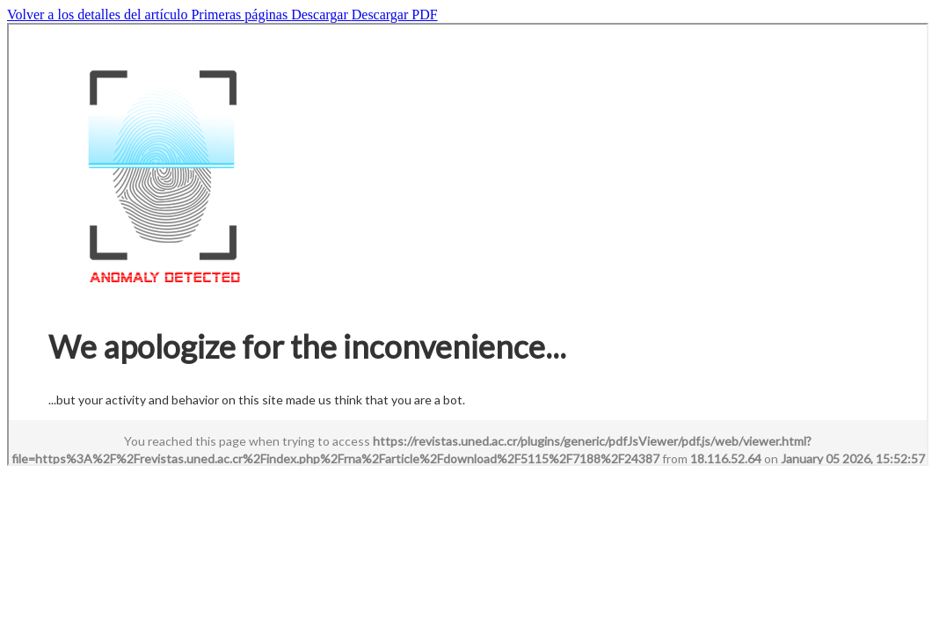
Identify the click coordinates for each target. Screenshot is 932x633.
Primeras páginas (241, 14)
